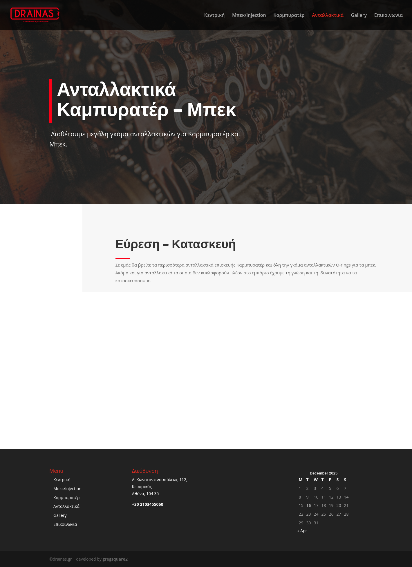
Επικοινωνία (388, 15)
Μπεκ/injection (249, 15)
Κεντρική (214, 15)
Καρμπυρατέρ (288, 15)
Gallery (359, 15)
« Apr (302, 530)
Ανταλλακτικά (328, 15)
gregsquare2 (115, 559)
